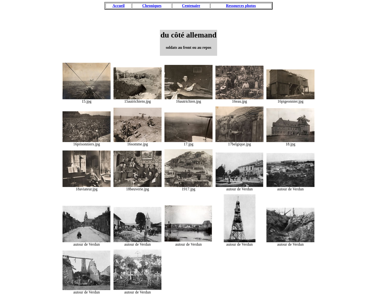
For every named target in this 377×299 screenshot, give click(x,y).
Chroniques (152, 6)
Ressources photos (241, 6)
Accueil (119, 6)
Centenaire (191, 6)
